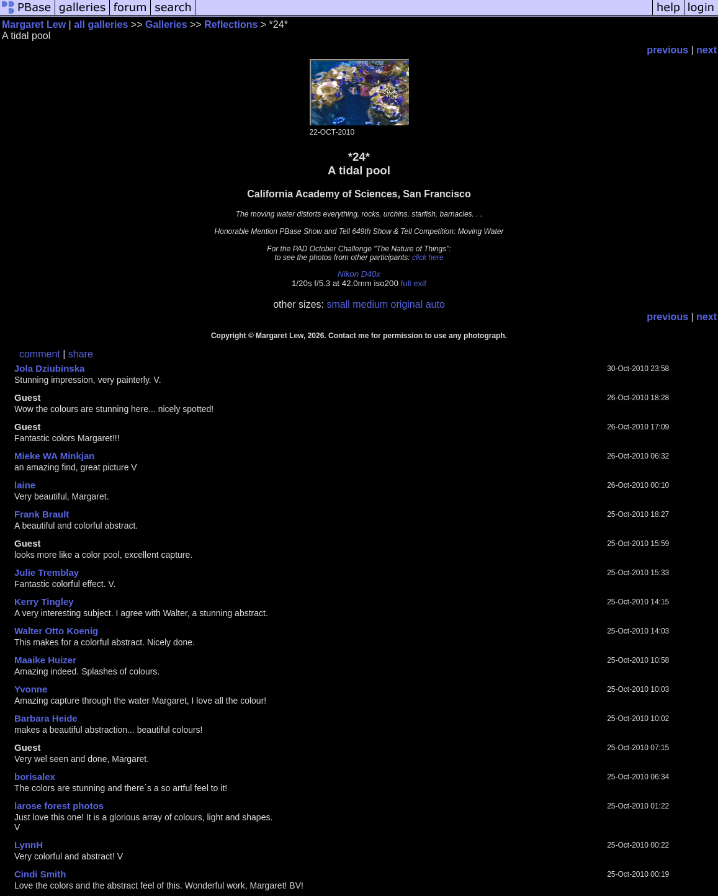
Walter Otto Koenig (56, 630)
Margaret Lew (34, 24)
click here (428, 257)
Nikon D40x (359, 274)
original (407, 304)
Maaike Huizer (45, 660)
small (337, 304)
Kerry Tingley (44, 601)
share (80, 354)
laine (24, 485)
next (706, 50)
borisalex (34, 776)
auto (435, 304)
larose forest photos (59, 805)
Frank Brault (41, 514)
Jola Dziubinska (49, 368)
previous (667, 50)
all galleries (101, 24)
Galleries (166, 24)
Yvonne (30, 689)
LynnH (28, 845)
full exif (413, 283)
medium (370, 304)
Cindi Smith (40, 874)
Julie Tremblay (46, 572)
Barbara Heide (46, 718)
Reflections (231, 24)
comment (39, 354)
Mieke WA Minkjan (54, 455)
